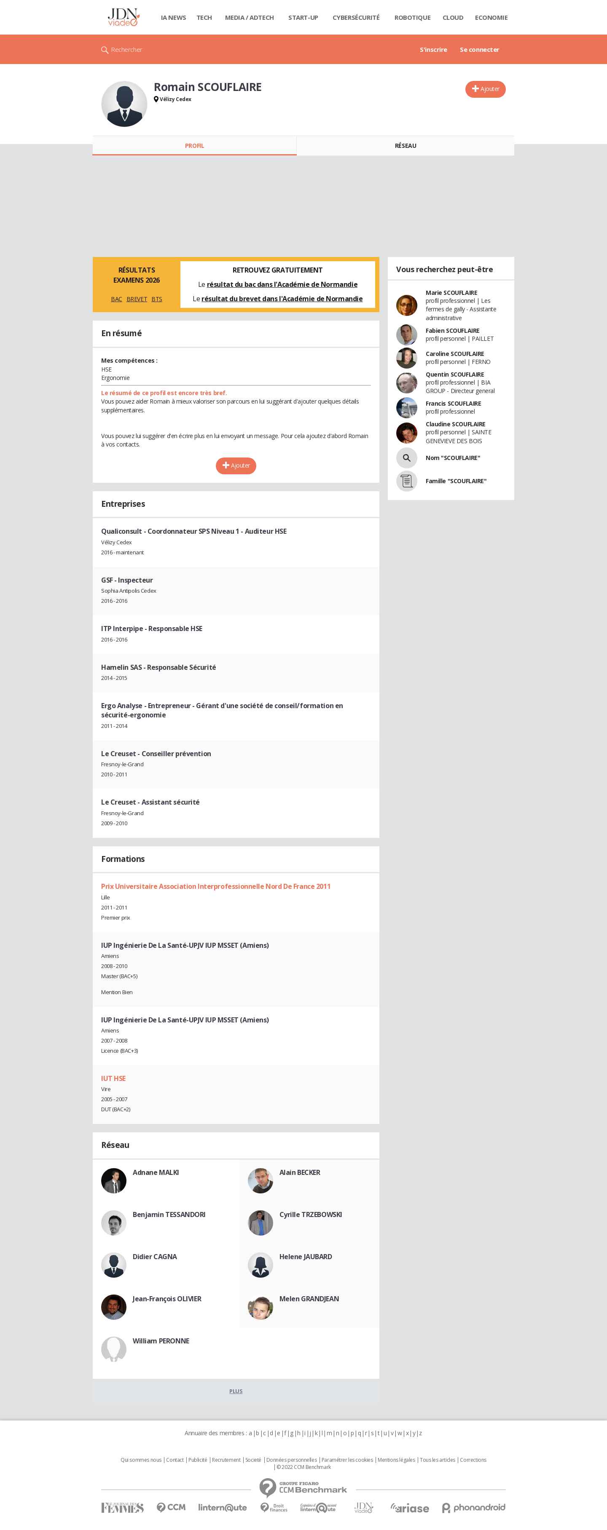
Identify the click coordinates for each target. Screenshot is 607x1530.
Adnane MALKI (156, 1172)
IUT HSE (113, 1078)
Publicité (197, 1460)
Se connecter (480, 49)
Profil (194, 146)
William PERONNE (161, 1340)
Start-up (303, 17)
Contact (174, 1460)
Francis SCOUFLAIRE (453, 403)
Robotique (412, 17)
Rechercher (126, 49)
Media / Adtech (249, 17)
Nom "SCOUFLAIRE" (453, 458)
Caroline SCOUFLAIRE (455, 354)
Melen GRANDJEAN (309, 1298)
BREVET (136, 299)
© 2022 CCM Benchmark (304, 1467)
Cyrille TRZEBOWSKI (310, 1214)
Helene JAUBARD (305, 1256)
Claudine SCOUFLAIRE (456, 424)
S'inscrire (433, 49)
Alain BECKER (299, 1172)
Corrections (473, 1460)
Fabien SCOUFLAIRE (453, 330)
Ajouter (490, 89)
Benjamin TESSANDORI (169, 1214)
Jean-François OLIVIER (167, 1298)
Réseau (405, 146)
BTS (156, 299)
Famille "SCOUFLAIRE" (456, 481)
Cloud (453, 17)
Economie (491, 17)
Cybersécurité (356, 17)
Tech (204, 17)
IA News (173, 17)
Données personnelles (291, 1460)
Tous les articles (437, 1460)
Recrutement (226, 1460)
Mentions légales (396, 1460)
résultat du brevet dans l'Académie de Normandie (282, 298)
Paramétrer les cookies (347, 1460)
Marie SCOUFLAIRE (451, 293)
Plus (235, 1391)
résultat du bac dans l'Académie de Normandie (282, 284)
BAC (116, 299)
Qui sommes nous (141, 1460)
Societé (253, 1460)
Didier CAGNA (155, 1256)
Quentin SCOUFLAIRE (455, 374)
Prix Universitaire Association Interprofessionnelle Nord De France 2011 (215, 886)
